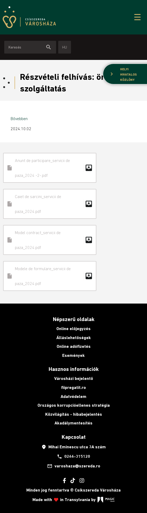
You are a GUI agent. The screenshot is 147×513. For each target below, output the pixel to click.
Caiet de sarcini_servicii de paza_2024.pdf (49, 204)
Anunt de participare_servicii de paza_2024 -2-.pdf (49, 168)
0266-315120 (73, 456)
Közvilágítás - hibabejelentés (73, 414)
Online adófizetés (74, 346)
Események (73, 355)
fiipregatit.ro (73, 387)
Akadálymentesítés (73, 423)
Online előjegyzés (73, 328)
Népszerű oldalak (73, 319)
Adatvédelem (73, 396)
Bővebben (19, 118)
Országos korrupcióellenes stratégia (73, 405)
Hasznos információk (74, 369)
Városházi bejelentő (73, 378)
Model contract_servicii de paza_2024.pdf (49, 240)
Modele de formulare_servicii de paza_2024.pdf (49, 276)
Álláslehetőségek (73, 337)
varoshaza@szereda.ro (73, 466)
